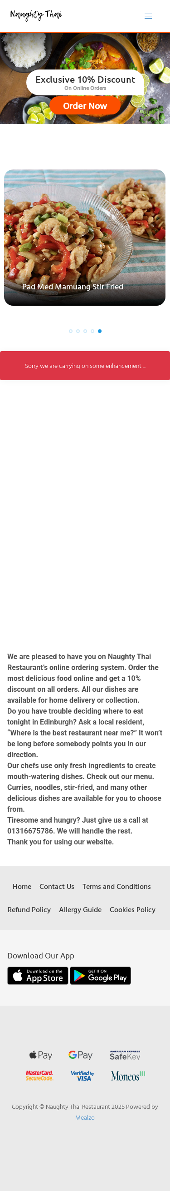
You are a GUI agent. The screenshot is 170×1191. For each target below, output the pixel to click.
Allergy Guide (80, 909)
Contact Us (56, 886)
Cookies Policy (132, 909)
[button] (71, 331)
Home (22, 886)
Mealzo (85, 1117)
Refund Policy (29, 909)
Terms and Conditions (117, 886)
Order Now (85, 105)
